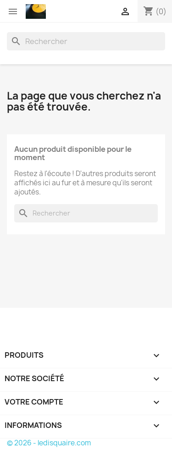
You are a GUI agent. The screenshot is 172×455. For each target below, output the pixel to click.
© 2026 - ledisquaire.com (49, 443)
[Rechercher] (86, 41)
